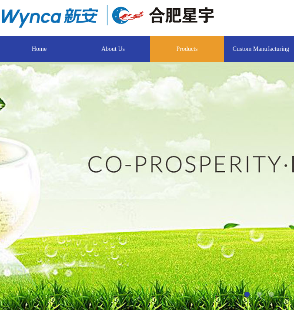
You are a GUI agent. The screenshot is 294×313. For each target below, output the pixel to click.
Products (187, 49)
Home (39, 49)
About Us (113, 49)
